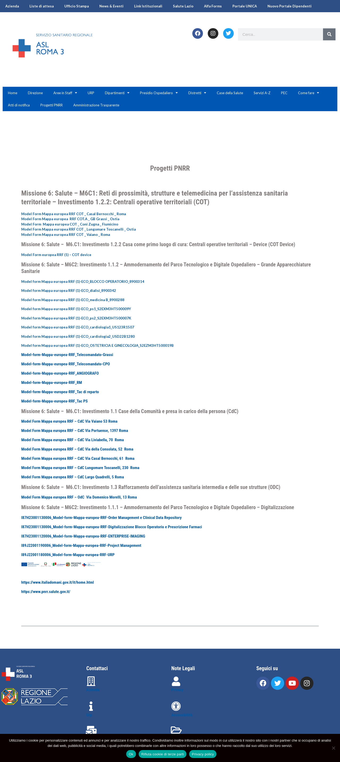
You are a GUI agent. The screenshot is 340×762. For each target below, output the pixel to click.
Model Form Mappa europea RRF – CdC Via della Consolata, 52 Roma (77, 449)
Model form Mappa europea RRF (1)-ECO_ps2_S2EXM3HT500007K (76, 318)
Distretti (197, 92)
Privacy (177, 689)
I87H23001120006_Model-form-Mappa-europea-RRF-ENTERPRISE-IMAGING (83, 536)
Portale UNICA (244, 6)
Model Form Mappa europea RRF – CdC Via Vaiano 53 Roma (69, 421)
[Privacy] (176, 681)
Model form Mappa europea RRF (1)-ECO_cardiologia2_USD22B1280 (78, 336)
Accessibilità (181, 715)
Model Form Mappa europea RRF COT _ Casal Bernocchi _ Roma (73, 214)
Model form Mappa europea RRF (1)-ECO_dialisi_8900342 (68, 290)
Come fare (308, 92)
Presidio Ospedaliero (159, 92)
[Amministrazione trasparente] (176, 730)
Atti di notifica (19, 105)
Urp (89, 715)
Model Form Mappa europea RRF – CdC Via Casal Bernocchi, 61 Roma (77, 458)
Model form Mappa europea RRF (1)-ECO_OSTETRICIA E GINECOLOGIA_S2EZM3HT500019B (97, 345)
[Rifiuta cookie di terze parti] (333, 748)
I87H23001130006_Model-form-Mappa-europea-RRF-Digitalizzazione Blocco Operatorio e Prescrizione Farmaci (111, 527)
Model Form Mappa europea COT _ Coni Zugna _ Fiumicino (69, 224)
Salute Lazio (183, 6)
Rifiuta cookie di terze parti (162, 754)
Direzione (35, 93)
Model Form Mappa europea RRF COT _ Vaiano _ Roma (65, 234)
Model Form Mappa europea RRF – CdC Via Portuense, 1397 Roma (74, 430)
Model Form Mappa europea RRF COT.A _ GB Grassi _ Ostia (70, 219)
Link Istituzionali (148, 6)
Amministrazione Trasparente (96, 105)
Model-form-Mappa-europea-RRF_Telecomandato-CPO (65, 364)
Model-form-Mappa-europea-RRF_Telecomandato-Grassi (67, 354)
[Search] (329, 34)
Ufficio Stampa (76, 6)
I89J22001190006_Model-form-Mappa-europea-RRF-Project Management (81, 545)
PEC (284, 93)
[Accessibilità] (176, 706)
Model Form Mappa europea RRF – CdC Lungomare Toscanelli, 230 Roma (80, 467)
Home (12, 93)
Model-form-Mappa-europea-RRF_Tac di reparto (60, 391)
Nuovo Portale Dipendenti (289, 6)
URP (91, 93)
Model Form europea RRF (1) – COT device (56, 255)
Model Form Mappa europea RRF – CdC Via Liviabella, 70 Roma (72, 440)
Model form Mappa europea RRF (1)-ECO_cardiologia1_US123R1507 (77, 327)
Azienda (12, 6)
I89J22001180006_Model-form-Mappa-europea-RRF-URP (67, 554)
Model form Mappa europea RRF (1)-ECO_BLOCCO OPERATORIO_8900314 (82, 281)
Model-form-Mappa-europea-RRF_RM (51, 382)
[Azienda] (91, 681)
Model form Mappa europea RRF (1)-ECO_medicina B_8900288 (72, 300)
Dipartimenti (117, 92)
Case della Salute (230, 93)
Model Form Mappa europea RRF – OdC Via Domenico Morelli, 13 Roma (79, 497)
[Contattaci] (91, 730)
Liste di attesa (41, 6)
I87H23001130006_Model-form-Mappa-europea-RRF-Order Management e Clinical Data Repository (101, 517)
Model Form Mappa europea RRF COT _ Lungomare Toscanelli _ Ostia (78, 229)
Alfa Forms (213, 6)
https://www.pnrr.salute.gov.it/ (45, 591)
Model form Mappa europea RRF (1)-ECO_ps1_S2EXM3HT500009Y (76, 309)
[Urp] (91, 706)
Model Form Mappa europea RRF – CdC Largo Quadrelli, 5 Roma (72, 477)
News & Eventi (111, 6)
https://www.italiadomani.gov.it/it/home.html (57, 582)
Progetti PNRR (51, 105)
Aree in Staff (65, 92)
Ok (131, 754)
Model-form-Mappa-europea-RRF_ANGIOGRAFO (60, 373)
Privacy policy (203, 754)
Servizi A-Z (262, 93)
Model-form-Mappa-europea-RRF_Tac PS (54, 401)
